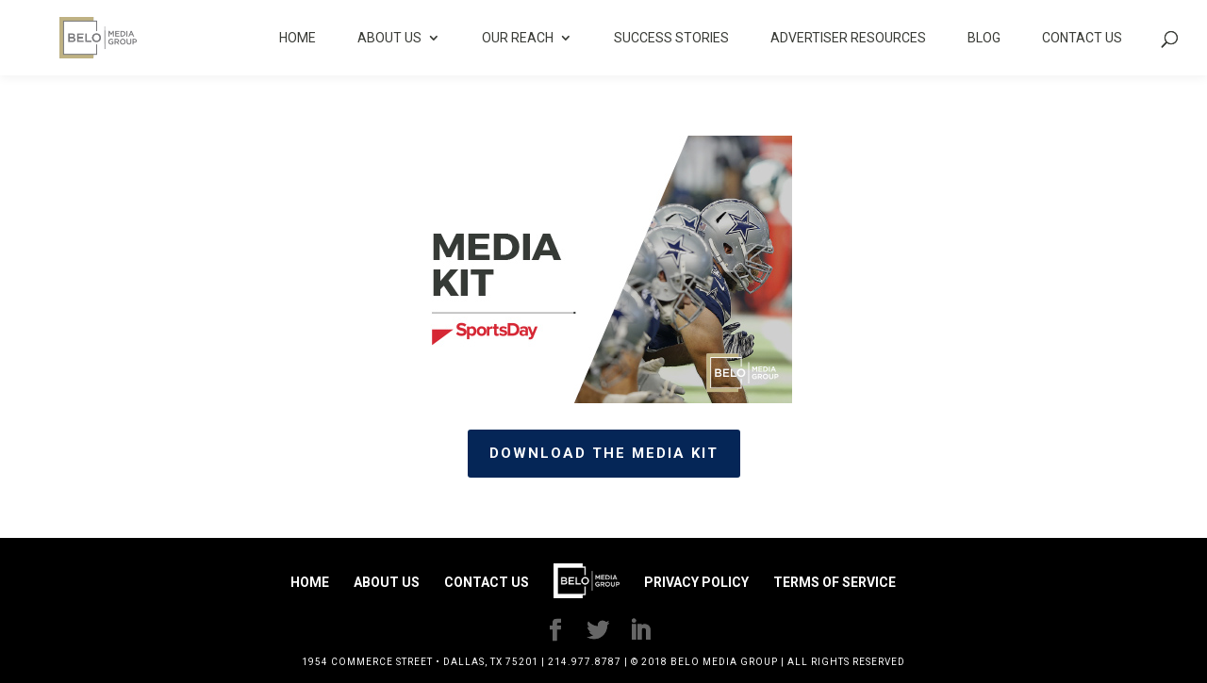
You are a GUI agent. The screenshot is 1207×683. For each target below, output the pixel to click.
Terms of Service (834, 582)
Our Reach (518, 38)
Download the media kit (604, 453)
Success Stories (671, 38)
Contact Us (1082, 38)
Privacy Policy (696, 582)
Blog (983, 38)
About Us (389, 38)
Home (297, 38)
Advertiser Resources (848, 38)
